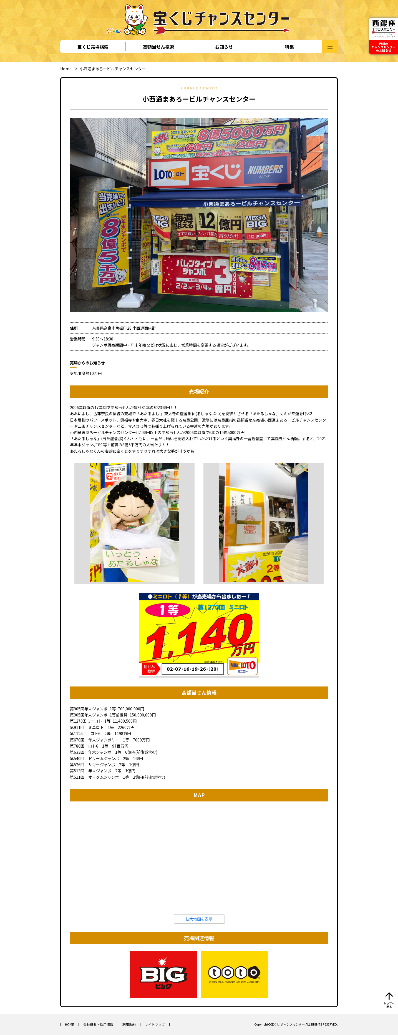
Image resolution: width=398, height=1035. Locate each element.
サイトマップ (155, 1024)
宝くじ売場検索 (93, 46)
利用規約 (129, 1024)
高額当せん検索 (158, 46)
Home (66, 68)
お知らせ (224, 46)
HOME (69, 1024)
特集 (289, 46)
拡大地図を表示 (199, 919)
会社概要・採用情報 (98, 1024)
